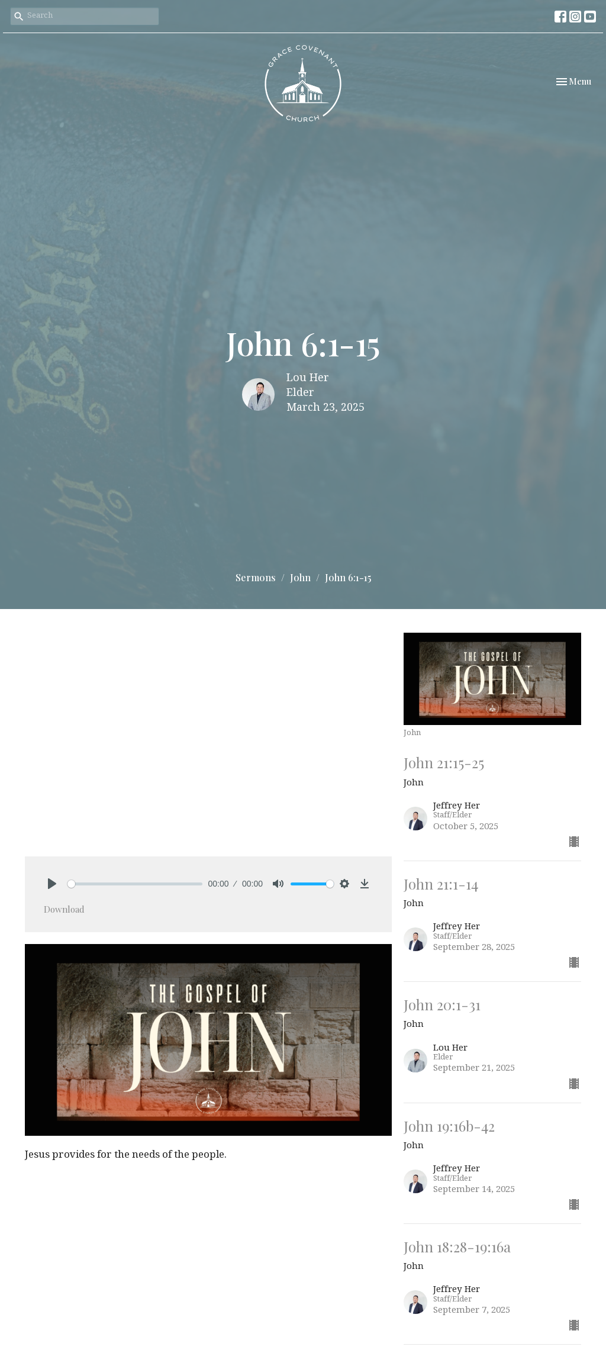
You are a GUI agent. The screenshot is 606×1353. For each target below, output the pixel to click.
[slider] (134, 884)
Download (64, 909)
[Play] (52, 883)
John (300, 577)
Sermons (256, 577)
